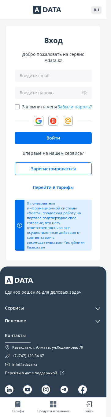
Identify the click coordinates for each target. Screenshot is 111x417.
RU (96, 10)
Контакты (15, 335)
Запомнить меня (39, 107)
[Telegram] (64, 389)
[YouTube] (27, 389)
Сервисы (14, 308)
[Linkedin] (9, 389)
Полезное (15, 321)
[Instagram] (46, 389)
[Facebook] (82, 389)
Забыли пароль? (74, 106)
